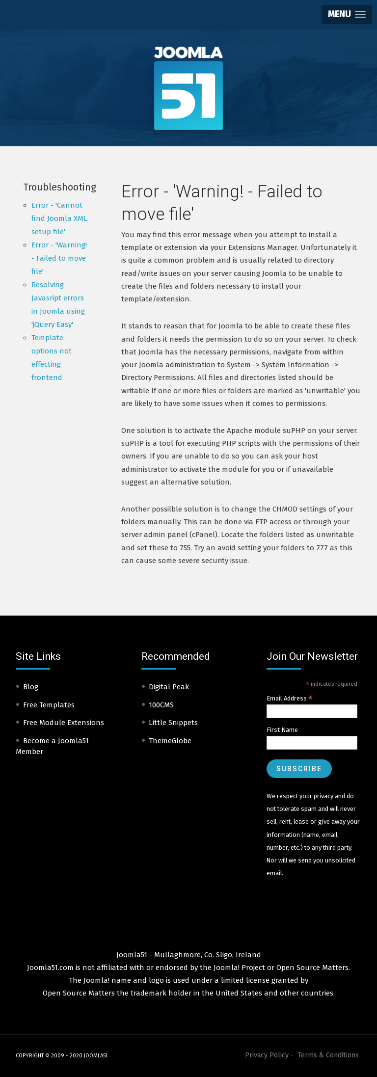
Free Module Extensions (63, 722)
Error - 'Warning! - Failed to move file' (59, 258)
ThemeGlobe (170, 740)
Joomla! (96, 980)
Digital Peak (169, 686)
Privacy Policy (267, 1055)
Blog (30, 686)
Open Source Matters (312, 967)
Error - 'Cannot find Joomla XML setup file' (59, 218)
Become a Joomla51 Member (52, 746)
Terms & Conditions (328, 1055)
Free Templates (49, 704)
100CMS (161, 704)
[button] (347, 14)
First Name (282, 729)
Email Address (290, 698)
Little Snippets (173, 722)
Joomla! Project (238, 967)
